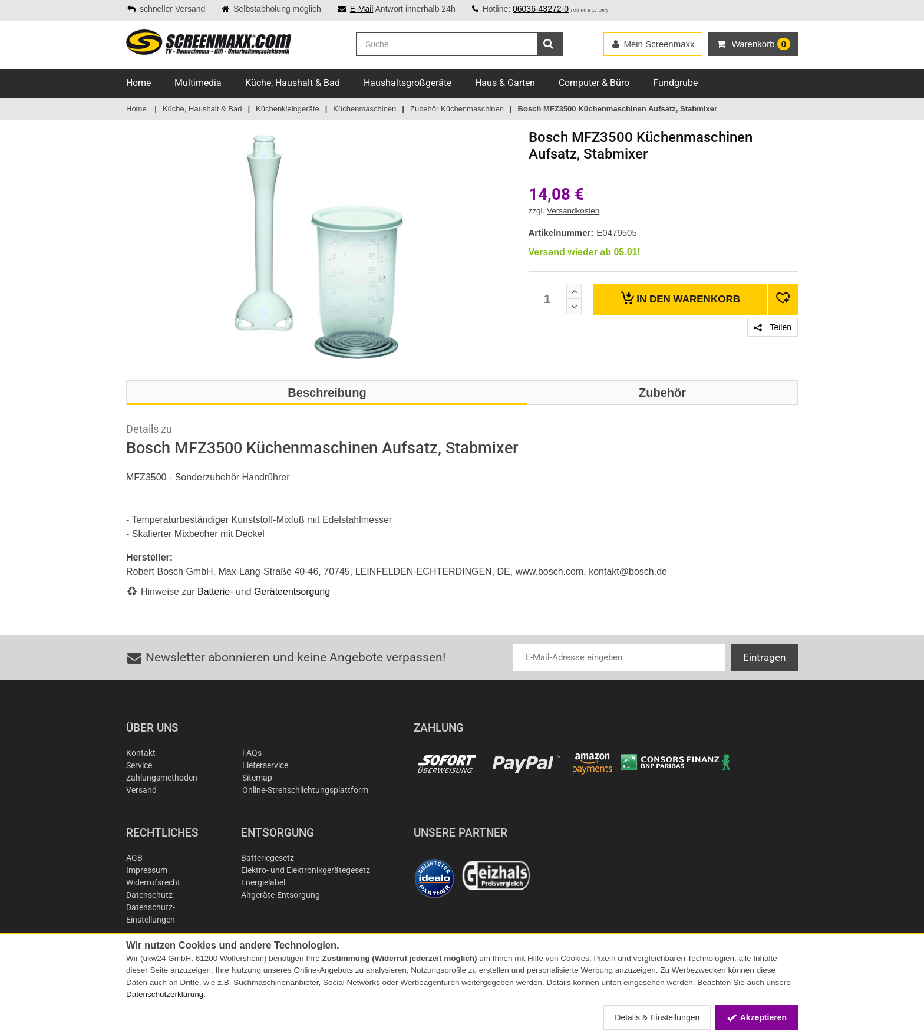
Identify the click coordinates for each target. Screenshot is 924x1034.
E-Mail (362, 9)
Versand (141, 790)
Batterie (213, 592)
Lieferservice (265, 765)
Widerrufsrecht (153, 882)
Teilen (772, 327)
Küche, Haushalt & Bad (292, 82)
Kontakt (141, 753)
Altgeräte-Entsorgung (280, 895)
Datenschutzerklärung (164, 994)
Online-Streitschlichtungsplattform (305, 790)
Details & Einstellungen (657, 1017)
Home (138, 82)
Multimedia (198, 82)
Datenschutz (149, 895)
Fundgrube (675, 82)
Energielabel (263, 882)
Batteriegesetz (267, 857)
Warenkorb (680, 298)
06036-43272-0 (541, 9)
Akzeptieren (756, 1017)
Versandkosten (573, 210)
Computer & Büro (594, 82)
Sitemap (257, 777)
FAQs (252, 753)
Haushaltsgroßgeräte (407, 82)
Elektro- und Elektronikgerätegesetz (305, 870)
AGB (134, 857)
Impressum (146, 870)
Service (139, 765)
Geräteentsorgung (292, 592)
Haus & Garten (505, 82)
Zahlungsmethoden (161, 777)
